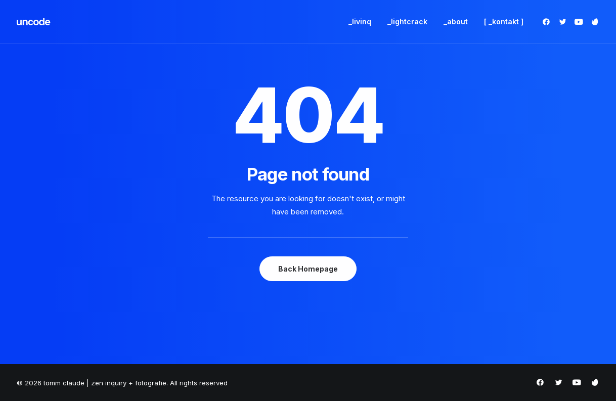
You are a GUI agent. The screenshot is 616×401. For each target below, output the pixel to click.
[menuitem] (359, 21)
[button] (548, 21)
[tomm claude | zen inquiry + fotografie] (34, 21)
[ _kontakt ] (503, 21)
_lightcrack (407, 21)
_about (456, 21)
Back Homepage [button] (308, 268)
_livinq (359, 21)
